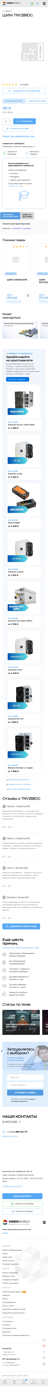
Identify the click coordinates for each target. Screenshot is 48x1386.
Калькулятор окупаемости (13, 1313)
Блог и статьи (8, 1306)
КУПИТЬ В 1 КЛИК (17, 129)
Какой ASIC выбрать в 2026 (13, 1309)
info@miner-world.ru (12, 1186)
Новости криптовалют (14, 1292)
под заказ (26, 228)
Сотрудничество (9, 1328)
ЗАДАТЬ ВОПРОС (22, 1196)
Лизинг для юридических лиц (18, 136)
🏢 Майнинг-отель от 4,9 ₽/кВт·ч (18, 784)
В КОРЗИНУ (26, 121)
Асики (5, 1254)
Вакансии (6, 1332)
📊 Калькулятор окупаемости (18, 780)
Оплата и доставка (10, 1283)
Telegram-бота (14, 186)
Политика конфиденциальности (16, 1335)
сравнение (34, 1383)
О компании (7, 1321)
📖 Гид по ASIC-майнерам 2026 (18, 789)
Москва (5, 1233)
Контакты (6, 1325)
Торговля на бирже (10, 1280)
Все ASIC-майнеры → (17, 379)
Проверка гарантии (10, 1264)
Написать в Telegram (32, 153)
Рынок (5, 1299)
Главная (7, 11)
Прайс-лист (7, 1257)
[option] (18, 275)
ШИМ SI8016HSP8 (17, 279)
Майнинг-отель (8, 1276)
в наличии (16, 228)
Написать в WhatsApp (10, 153)
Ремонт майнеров (10, 1273)
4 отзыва (24, 84)
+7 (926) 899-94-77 (8, 1352)
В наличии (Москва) (14, 101)
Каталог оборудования (12, 1250)
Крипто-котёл (8, 1260)
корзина (24, 1383)
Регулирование (9, 1302)
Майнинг (6, 1295)
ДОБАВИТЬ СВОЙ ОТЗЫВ (23, 926)
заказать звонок (10, 1136)
